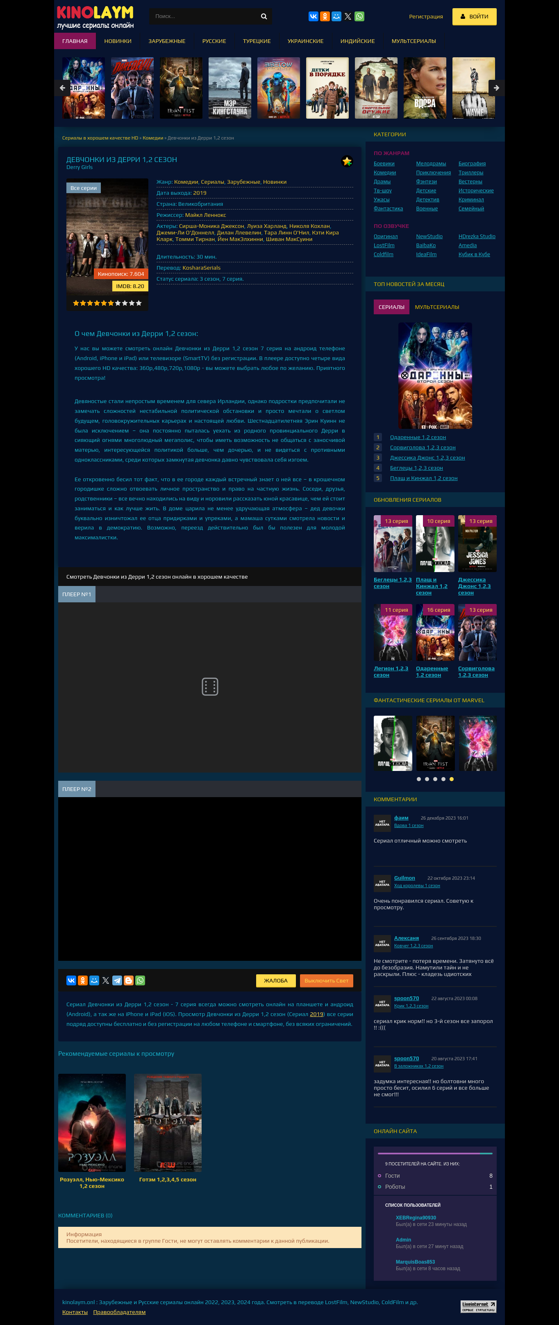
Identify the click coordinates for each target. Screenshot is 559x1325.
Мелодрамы (431, 163)
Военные (427, 208)
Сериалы (213, 181)
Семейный (471, 208)
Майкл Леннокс (205, 215)
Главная (75, 41)
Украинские (306, 41)
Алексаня (406, 938)
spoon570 (406, 998)
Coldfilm (383, 254)
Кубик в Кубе (474, 254)
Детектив (428, 199)
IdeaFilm (426, 254)
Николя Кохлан (309, 226)
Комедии (186, 181)
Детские (426, 190)
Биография (472, 163)
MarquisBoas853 (415, 1262)
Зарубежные (243, 181)
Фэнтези (426, 181)
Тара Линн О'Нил (286, 232)
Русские (214, 41)
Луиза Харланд (267, 226)
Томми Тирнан (195, 239)
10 (138, 303)
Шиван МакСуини (289, 239)
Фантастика (388, 208)
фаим (401, 818)
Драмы (382, 181)
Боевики (384, 163)
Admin (403, 1240)
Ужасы (382, 199)
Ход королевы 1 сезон (417, 885)
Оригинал (386, 236)
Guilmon (404, 878)
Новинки (274, 181)
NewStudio (429, 236)
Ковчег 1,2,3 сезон (413, 945)
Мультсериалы (414, 41)
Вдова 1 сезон (409, 825)
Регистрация (426, 16)
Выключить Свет (326, 980)
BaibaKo (426, 245)
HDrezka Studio (477, 236)
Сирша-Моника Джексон (211, 226)
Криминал (471, 199)
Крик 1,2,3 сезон (411, 1005)
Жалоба (276, 980)
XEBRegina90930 (416, 1218)
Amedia (468, 245)
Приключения (433, 172)
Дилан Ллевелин (239, 232)
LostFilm (384, 245)
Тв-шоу (383, 190)
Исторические (476, 190)
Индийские (358, 41)
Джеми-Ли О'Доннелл (185, 232)
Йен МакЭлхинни (240, 239)
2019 (199, 192)
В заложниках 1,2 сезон (418, 1066)
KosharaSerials (201, 267)
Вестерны (470, 181)
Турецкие (257, 41)
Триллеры (471, 172)
